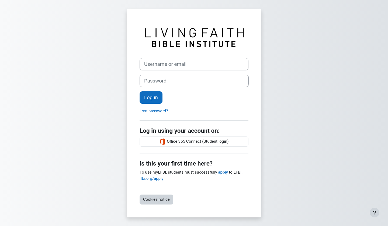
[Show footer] (374, 212)
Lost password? (154, 111)
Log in (151, 98)
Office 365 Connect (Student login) (193, 141)
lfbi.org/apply (152, 178)
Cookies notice (156, 199)
